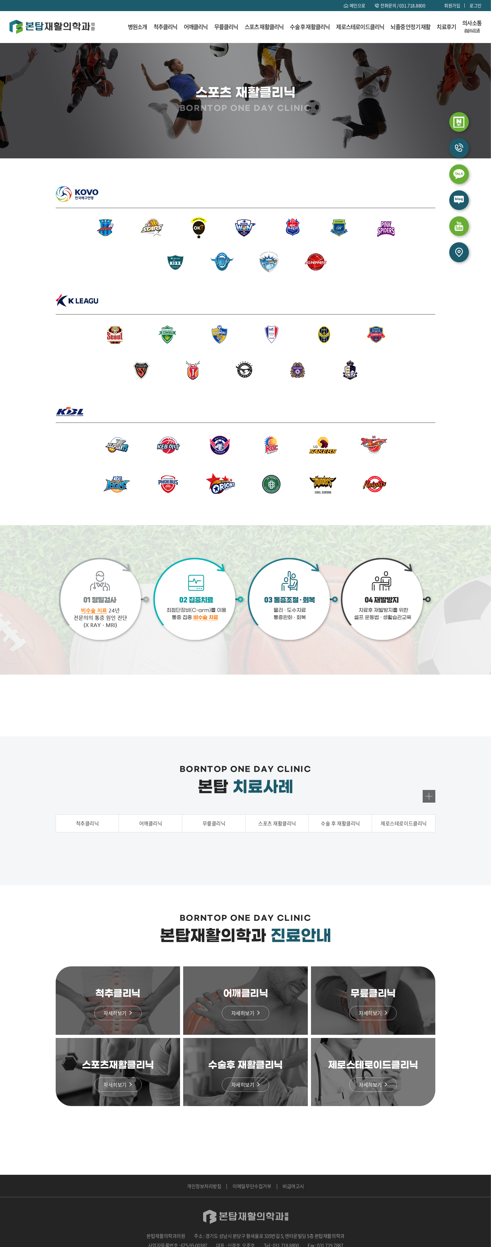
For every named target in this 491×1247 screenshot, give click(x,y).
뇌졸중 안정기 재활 (410, 27)
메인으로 (357, 5)
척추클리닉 (165, 27)
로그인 (475, 5)
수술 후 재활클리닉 (310, 27)
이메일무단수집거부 (252, 1186)
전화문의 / (402, 5)
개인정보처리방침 (204, 1186)
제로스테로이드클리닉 (360, 27)
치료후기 (446, 27)
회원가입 (452, 5)
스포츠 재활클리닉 (264, 27)
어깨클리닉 (196, 27)
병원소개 (137, 27)
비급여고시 (293, 1186)
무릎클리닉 (226, 27)
